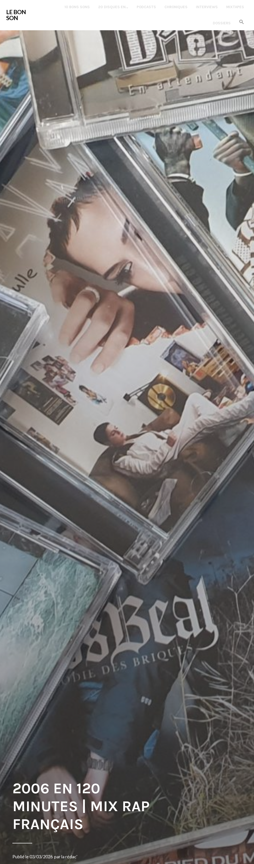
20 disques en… (113, 7)
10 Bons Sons (77, 7)
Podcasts (146, 7)
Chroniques (176, 7)
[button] (241, 22)
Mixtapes (235, 7)
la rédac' (69, 856)
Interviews (207, 7)
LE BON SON (16, 14)
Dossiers (222, 23)
